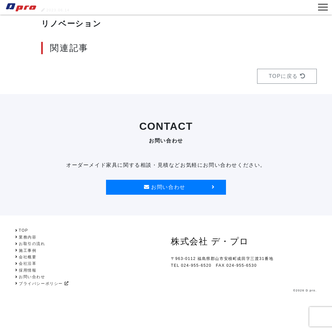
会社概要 (27, 257)
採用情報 (27, 270)
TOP (23, 230)
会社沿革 (27, 263)
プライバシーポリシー (43, 283)
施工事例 (27, 250)
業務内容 (27, 237)
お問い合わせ (179, 187)
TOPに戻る (287, 76)
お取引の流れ (32, 243)
